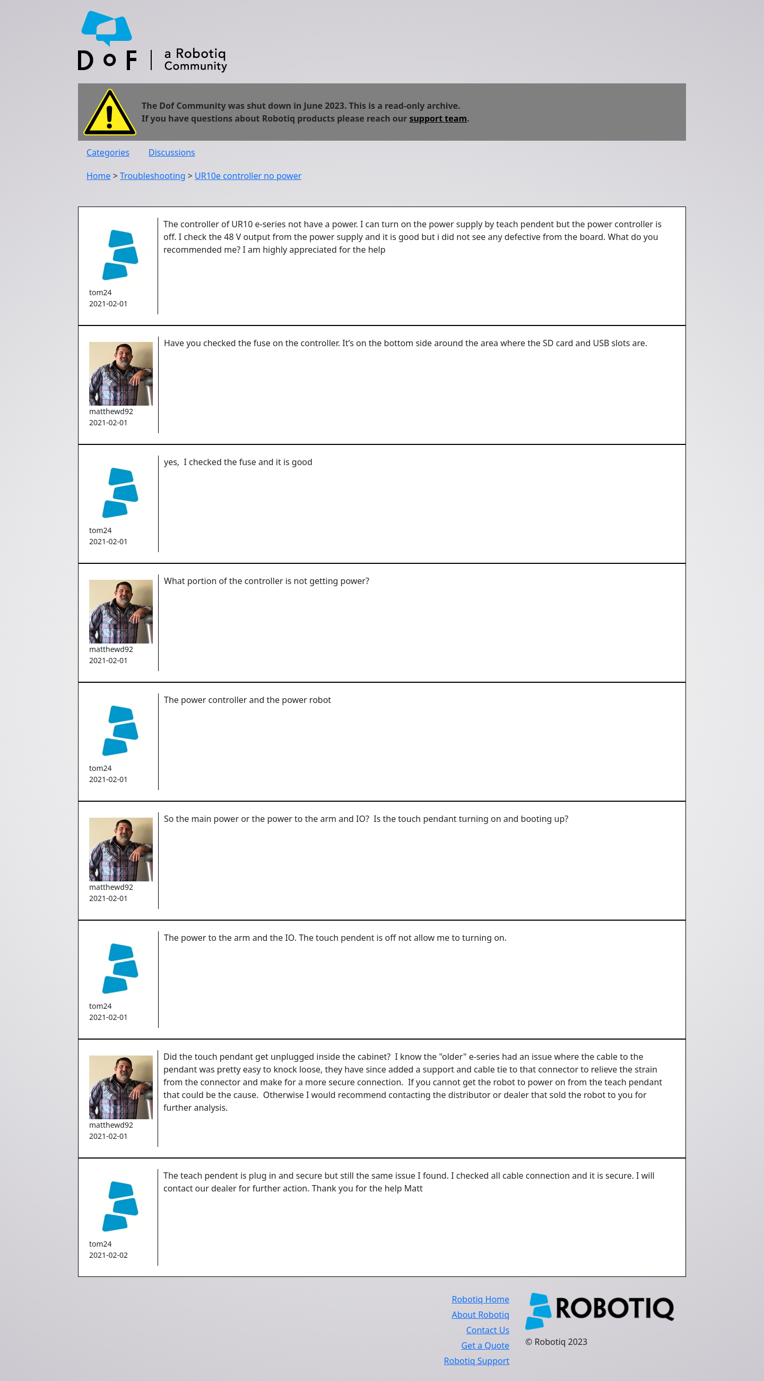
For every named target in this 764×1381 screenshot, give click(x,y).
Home (98, 176)
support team (438, 118)
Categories (107, 152)
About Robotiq (480, 1314)
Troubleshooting (153, 176)
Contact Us (487, 1330)
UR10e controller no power (248, 176)
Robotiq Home (480, 1299)
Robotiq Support (476, 1361)
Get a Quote (485, 1345)
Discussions (172, 152)
